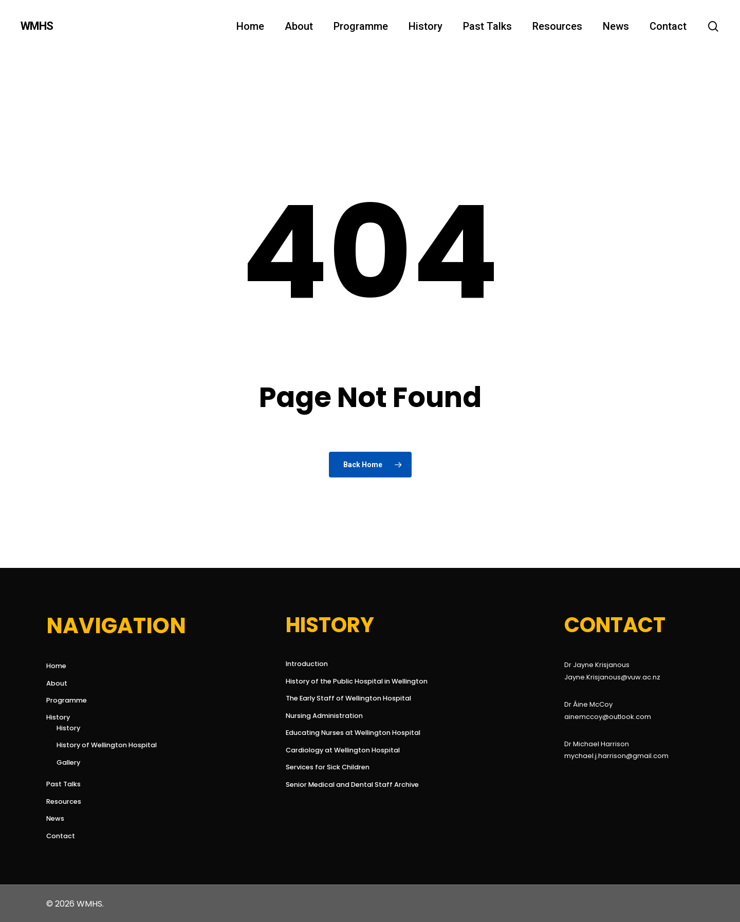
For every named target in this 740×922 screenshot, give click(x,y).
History (58, 717)
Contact (60, 836)
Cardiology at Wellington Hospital (343, 750)
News (55, 818)
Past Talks (63, 784)
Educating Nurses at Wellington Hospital (349, 732)
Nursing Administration (324, 715)
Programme (66, 700)
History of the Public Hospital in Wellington (349, 681)
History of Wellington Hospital (107, 745)
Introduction (307, 663)
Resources (63, 801)
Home (56, 665)
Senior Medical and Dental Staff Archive (349, 784)
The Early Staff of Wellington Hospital (348, 698)
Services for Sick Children (327, 767)
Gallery (68, 762)
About (56, 683)
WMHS (37, 26)
